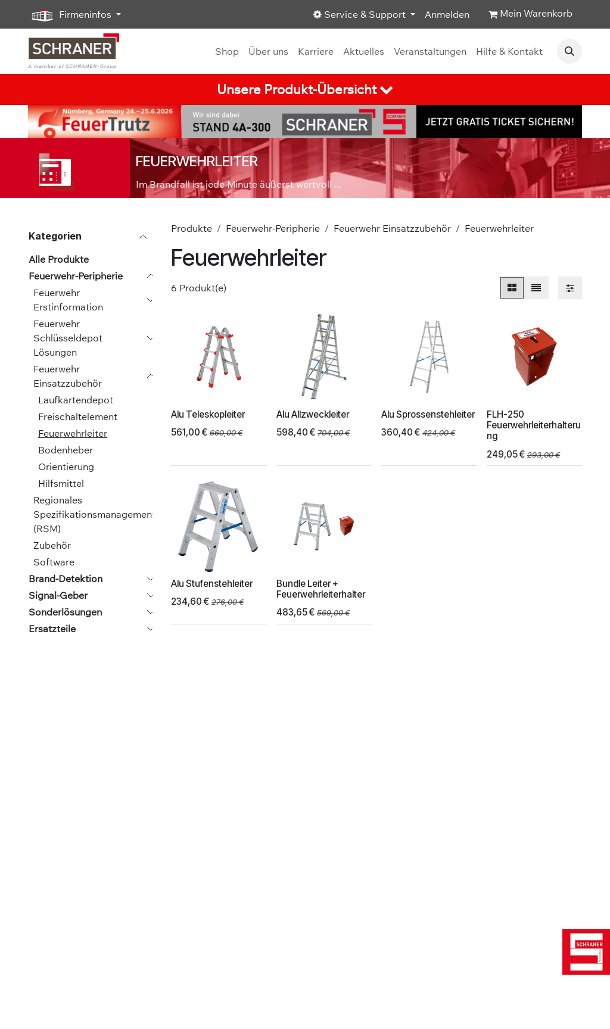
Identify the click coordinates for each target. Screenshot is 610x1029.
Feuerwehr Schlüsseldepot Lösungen (67, 338)
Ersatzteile (52, 629)
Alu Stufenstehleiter (212, 583)
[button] (569, 51)
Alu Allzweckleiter (312, 414)
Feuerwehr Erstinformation (68, 300)
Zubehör (52, 545)
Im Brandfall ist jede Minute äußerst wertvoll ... (238, 184)
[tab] (305, 89)
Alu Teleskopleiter (208, 414)
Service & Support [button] (360, 14)
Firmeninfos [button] (71, 14)
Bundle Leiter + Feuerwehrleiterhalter (320, 589)
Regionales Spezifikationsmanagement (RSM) (94, 514)
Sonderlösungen (65, 612)
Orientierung (66, 466)
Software (53, 562)
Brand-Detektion (65, 579)
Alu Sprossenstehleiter (428, 414)
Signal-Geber (58, 595)
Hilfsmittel (61, 483)
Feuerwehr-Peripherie (76, 276)
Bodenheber (65, 450)
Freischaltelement (77, 416)
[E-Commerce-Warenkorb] (530, 14)
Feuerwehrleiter (72, 433)
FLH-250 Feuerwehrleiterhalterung (534, 425)
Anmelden (447, 14)
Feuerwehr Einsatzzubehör (67, 376)
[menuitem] (227, 51)
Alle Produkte (59, 259)
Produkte (191, 228)
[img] (583, 952)
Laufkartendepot (75, 400)
